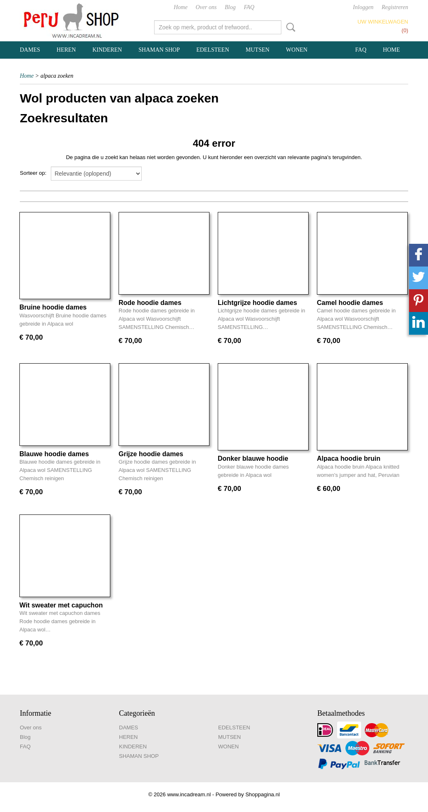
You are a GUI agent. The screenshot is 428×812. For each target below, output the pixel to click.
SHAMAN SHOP (159, 50)
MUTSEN (258, 50)
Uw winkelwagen (382, 22)
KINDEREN (107, 50)
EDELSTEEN (212, 50)
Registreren (395, 7)
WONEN (296, 50)
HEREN (66, 50)
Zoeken (289, 27)
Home (180, 7)
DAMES (30, 50)
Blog (230, 7)
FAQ (249, 7)
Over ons (206, 7)
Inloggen (363, 7)
